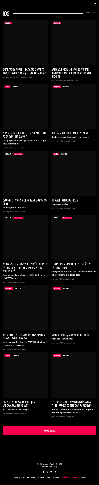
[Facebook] (43, 472)
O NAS (49, 477)
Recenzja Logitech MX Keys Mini (69, 133)
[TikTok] (55, 472)
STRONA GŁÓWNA (19, 477)
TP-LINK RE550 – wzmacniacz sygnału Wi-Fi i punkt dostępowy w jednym (72, 403)
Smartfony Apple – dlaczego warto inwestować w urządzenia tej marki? (24, 71)
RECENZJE (16, 86)
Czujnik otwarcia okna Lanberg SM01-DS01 (25, 202)
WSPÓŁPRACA (31, 477)
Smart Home (18, 154)
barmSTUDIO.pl (53, 466)
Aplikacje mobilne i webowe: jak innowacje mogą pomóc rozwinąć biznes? (71, 73)
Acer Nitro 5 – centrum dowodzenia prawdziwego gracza (24, 336)
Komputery (8, 288)
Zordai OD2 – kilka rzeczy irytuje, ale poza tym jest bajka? (24, 134)
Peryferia (57, 86)
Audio (56, 154)
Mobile (7, 86)
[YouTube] (51, 472)
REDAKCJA (56, 477)
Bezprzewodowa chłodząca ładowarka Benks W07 (19, 403)
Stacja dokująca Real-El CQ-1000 (70, 334)
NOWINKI (8, 23)
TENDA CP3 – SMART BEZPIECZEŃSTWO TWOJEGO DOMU (71, 265)
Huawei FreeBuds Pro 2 (64, 200)
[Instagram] (47, 472)
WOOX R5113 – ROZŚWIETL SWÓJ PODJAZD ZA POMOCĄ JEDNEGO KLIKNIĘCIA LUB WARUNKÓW (25, 267)
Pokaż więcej (49, 430)
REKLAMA (41, 477)
